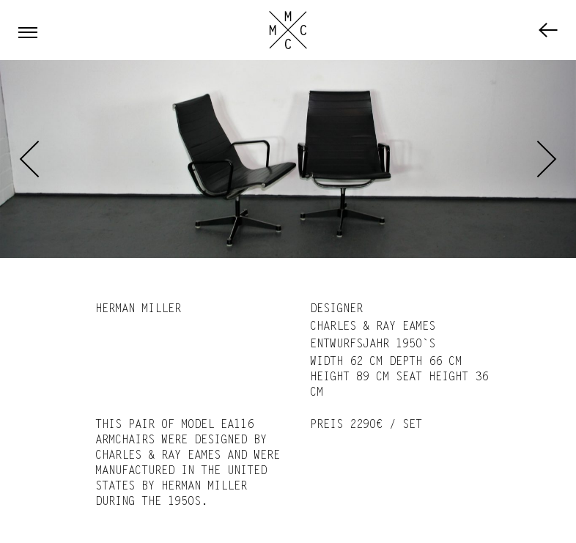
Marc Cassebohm (288, 30)
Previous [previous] (29, 159)
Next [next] (547, 159)
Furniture (548, 30)
